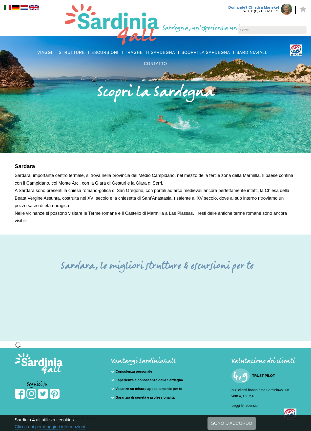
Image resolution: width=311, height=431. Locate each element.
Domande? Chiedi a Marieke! (253, 7)
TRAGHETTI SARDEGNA (150, 52)
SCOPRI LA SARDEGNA (205, 52)
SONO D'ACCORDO (231, 423)
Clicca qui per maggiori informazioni (50, 426)
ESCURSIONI (105, 52)
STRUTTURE (72, 52)
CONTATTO (155, 64)
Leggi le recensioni (245, 406)
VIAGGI (44, 52)
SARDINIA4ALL (251, 52)
